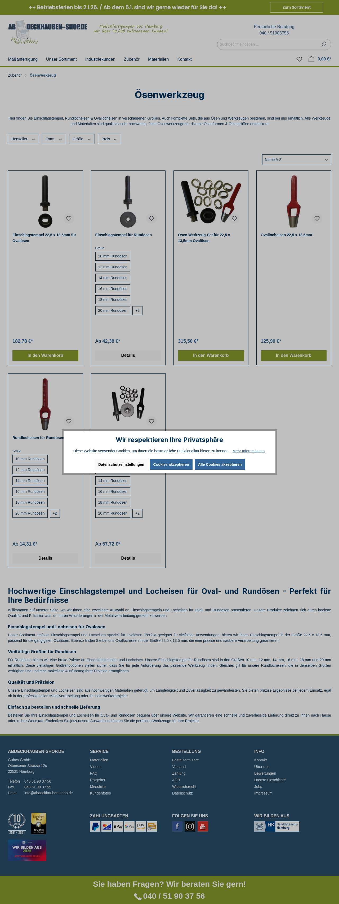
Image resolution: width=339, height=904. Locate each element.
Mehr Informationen (249, 451)
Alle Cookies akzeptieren (220, 464)
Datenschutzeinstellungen (121, 464)
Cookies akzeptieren (171, 464)
